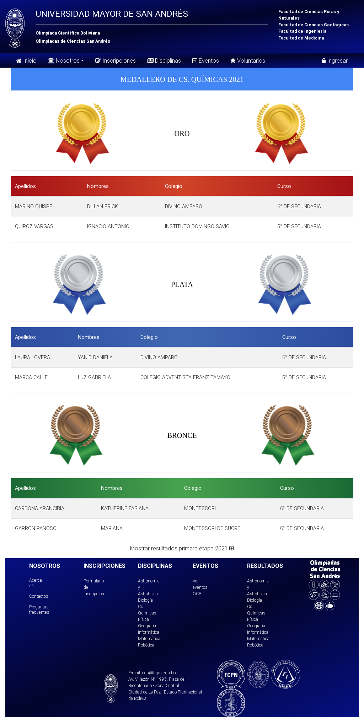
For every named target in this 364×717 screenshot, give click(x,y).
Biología (145, 600)
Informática (148, 632)
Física (143, 619)
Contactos (38, 596)
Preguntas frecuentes (39, 609)
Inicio (26, 60)
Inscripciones (115, 60)
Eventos (205, 60)
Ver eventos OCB (200, 587)
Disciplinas (164, 60)
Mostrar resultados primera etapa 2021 (182, 548)
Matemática (149, 638)
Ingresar (335, 60)
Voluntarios (247, 60)
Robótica (146, 645)
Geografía (147, 625)
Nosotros (64, 60)
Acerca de (35, 582)
